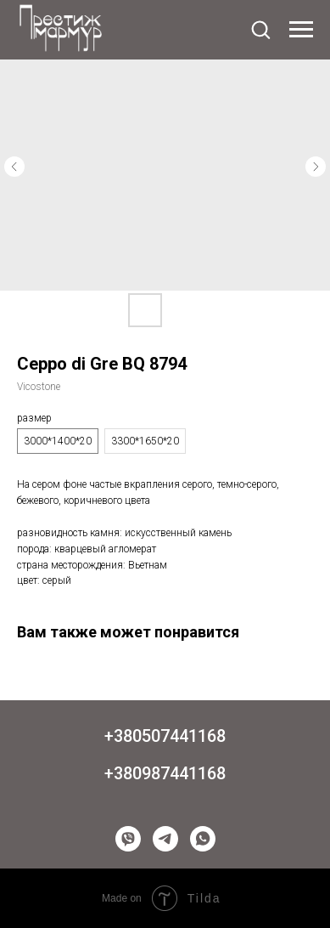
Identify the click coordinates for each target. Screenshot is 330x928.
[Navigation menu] (301, 29)
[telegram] (165, 839)
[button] (260, 29)
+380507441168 (165, 736)
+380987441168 (165, 773)
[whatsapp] (202, 839)
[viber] (128, 839)
